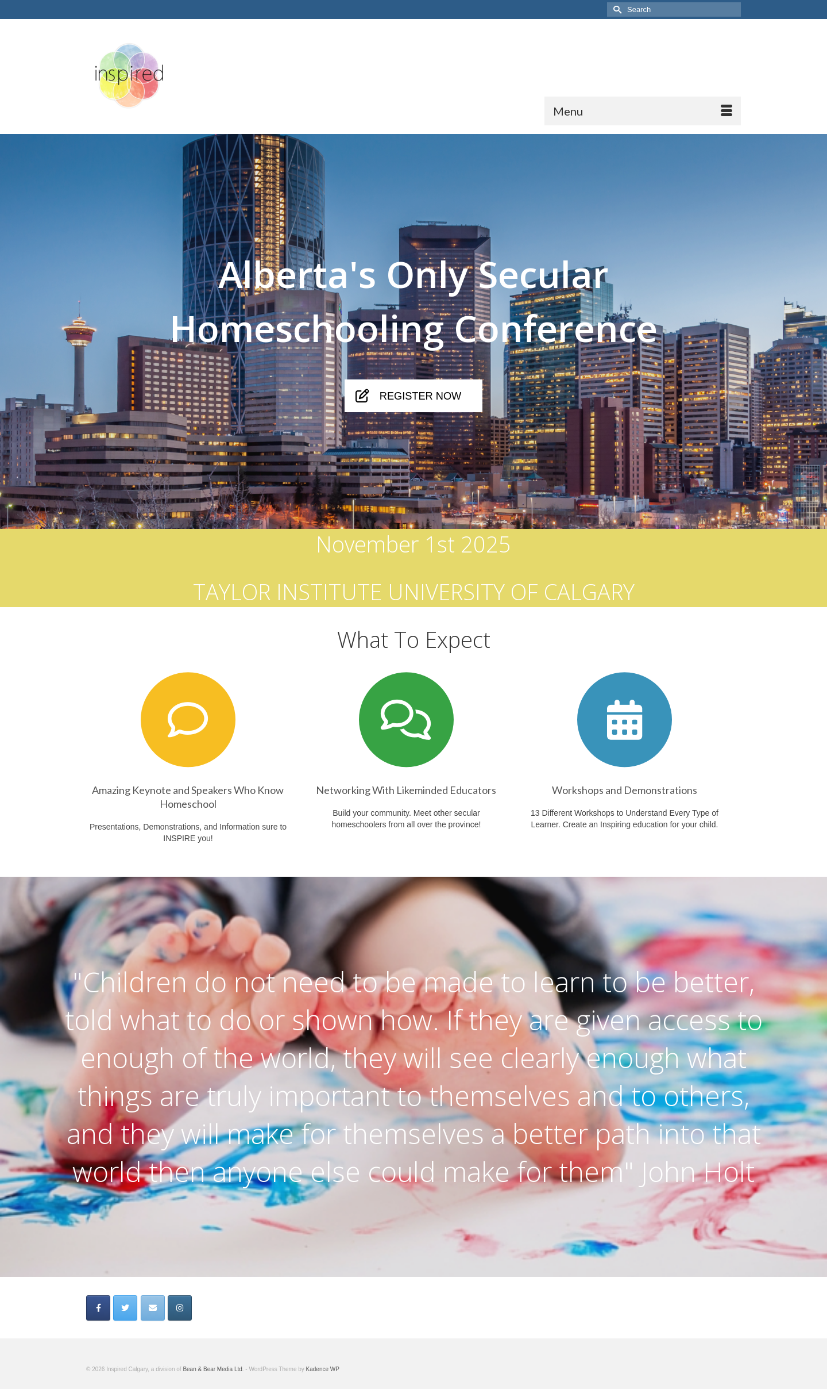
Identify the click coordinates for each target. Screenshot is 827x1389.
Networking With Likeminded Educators (406, 790)
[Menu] (642, 111)
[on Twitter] (125, 1308)
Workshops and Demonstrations (624, 790)
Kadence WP (322, 1369)
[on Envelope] (153, 1308)
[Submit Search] (615, 9)
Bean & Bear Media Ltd (212, 1369)
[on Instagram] (180, 1308)
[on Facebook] (98, 1308)
